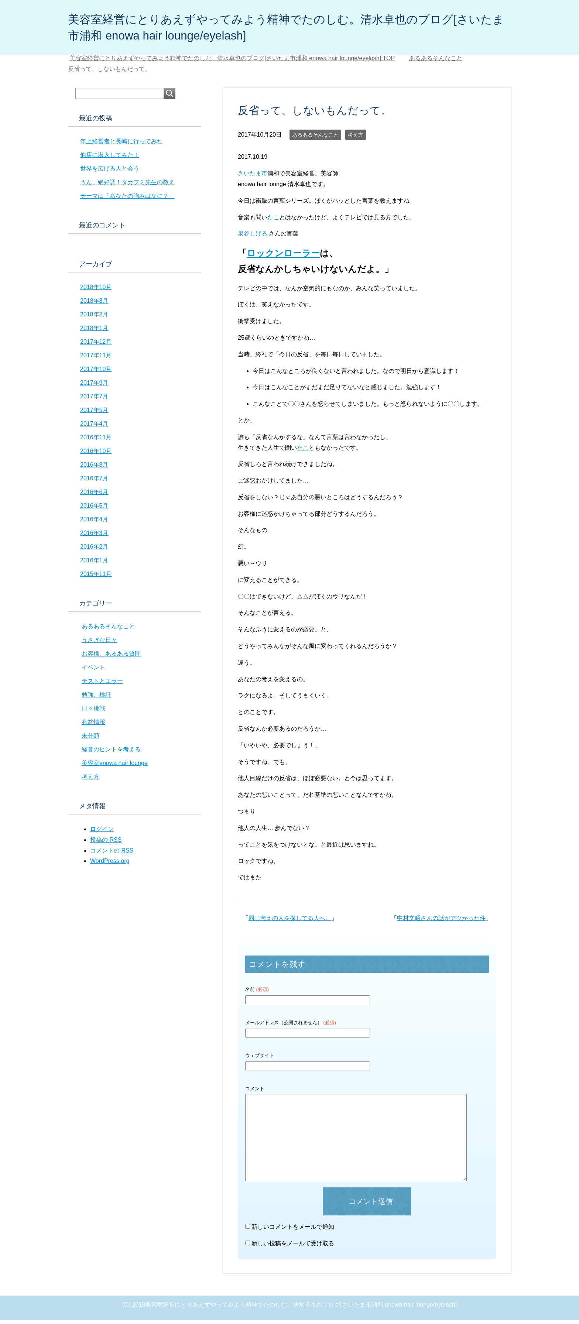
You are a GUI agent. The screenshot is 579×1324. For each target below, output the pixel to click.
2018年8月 (94, 304)
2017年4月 (94, 427)
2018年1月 (94, 332)
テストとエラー (102, 685)
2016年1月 (94, 564)
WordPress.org (109, 864)
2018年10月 (96, 291)
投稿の (105, 843)
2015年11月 (96, 577)
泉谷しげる (252, 237)
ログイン (102, 833)
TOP (232, 62)
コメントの (111, 854)
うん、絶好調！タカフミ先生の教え (127, 186)
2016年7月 (94, 482)
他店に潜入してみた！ (109, 158)
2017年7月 (94, 400)
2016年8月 (94, 468)
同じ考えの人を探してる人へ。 (290, 922)
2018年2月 (94, 318)
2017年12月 (96, 345)
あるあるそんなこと (315, 138)
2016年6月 (94, 496)
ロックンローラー (283, 257)
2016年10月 (96, 455)
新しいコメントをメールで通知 (292, 1230)
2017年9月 (94, 386)
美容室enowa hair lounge (115, 767)
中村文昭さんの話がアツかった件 (441, 922)
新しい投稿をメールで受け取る (292, 1247)
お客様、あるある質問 (111, 657)
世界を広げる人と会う (109, 172)
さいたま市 (252, 177)
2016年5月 (94, 509)
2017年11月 (96, 359)
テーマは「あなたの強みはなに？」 (127, 199)
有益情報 (93, 726)
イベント (93, 671)
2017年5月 (94, 414)
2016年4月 (94, 523)
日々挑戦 (93, 712)
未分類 (90, 739)
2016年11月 (96, 441)
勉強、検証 (96, 698)
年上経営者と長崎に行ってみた (121, 145)
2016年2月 (94, 550)
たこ (273, 221)
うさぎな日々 (99, 644)
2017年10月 (96, 373)
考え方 (355, 138)
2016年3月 (94, 537)
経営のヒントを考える (111, 753)
